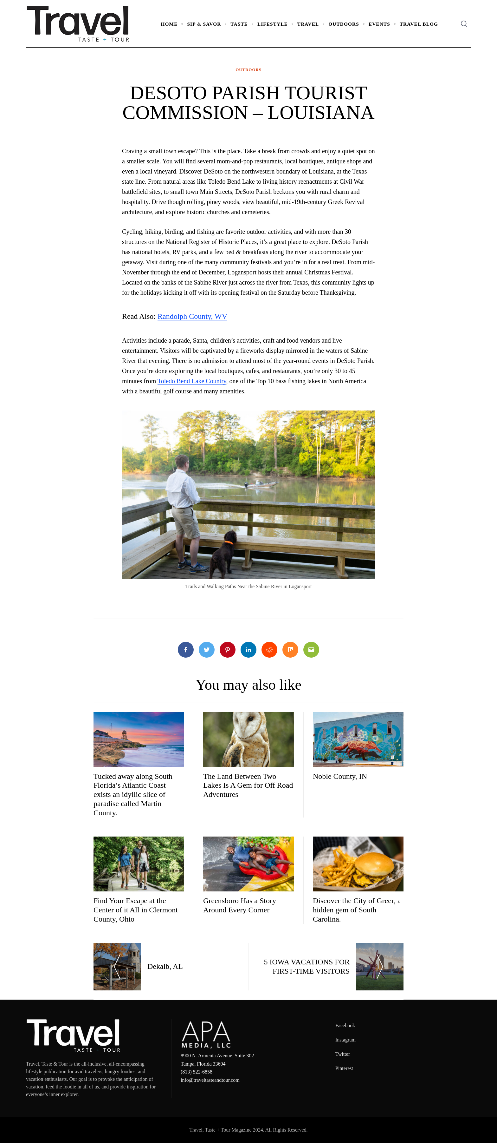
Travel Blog (419, 24)
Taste (239, 24)
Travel (308, 24)
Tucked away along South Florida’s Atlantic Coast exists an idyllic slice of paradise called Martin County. (133, 794)
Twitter (342, 1054)
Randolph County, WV (192, 316)
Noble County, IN (340, 776)
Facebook (345, 1025)
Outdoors (343, 24)
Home (169, 24)
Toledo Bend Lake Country (192, 381)
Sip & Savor (204, 24)
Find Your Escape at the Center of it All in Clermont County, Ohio (136, 910)
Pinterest (344, 1068)
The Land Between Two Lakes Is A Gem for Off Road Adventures (248, 785)
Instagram (345, 1039)
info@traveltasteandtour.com (210, 1080)
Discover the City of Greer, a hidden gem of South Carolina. (357, 910)
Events (379, 24)
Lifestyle (272, 24)
